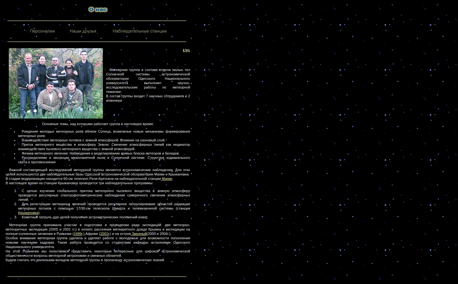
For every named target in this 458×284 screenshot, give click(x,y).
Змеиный (139, 234)
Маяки (166, 178)
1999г (78, 234)
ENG (186, 50)
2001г (104, 234)
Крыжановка (28, 213)
